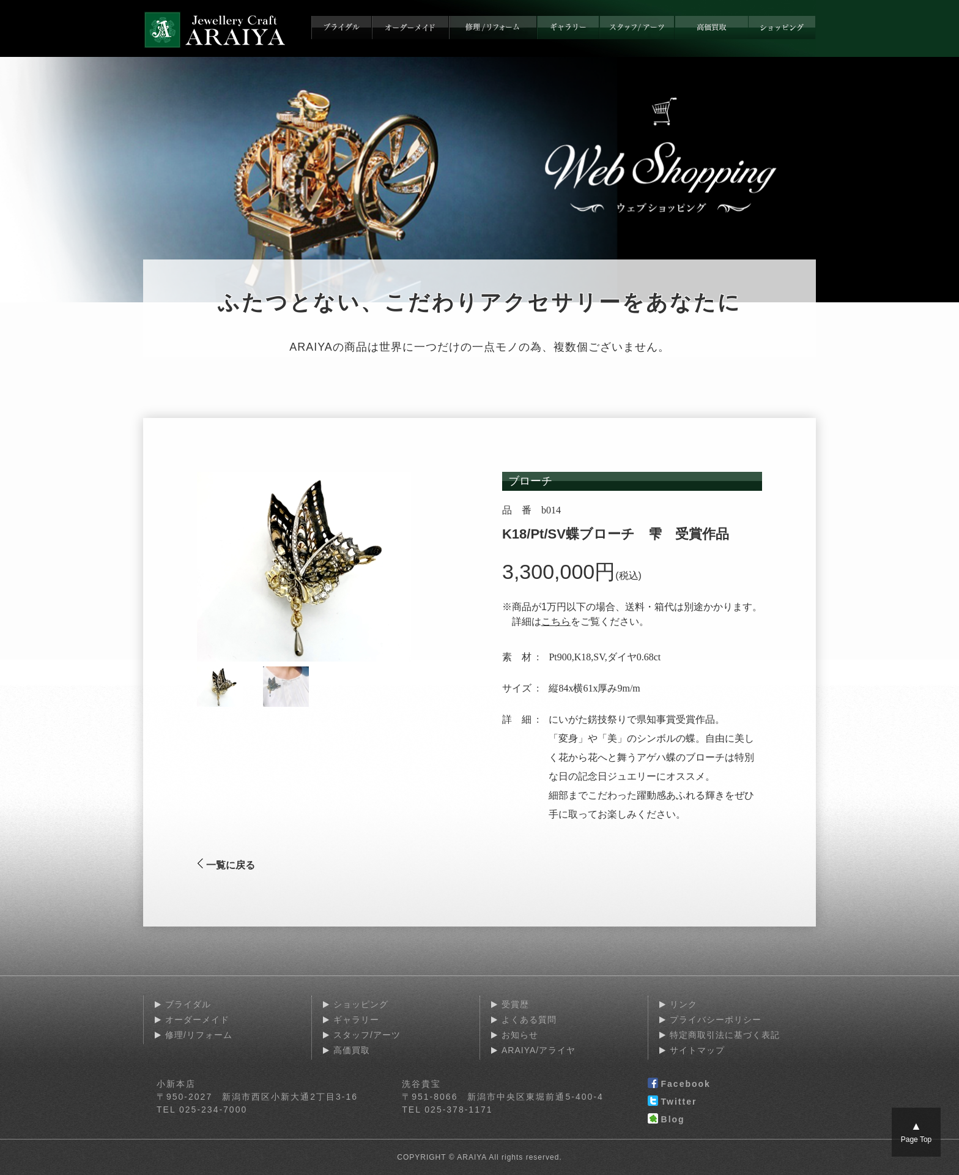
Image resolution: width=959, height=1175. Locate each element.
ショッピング (360, 1004)
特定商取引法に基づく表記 (725, 1035)
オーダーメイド (197, 1019)
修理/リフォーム (198, 1035)
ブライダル (188, 1004)
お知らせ (520, 1035)
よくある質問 (529, 1019)
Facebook (679, 1084)
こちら (556, 621)
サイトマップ (697, 1050)
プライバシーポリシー (715, 1019)
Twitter (672, 1102)
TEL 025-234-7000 (202, 1109)
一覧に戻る (226, 865)
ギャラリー (356, 1019)
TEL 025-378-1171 (447, 1109)
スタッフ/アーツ (367, 1035)
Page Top (916, 1132)
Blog (666, 1120)
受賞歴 (515, 1004)
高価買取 (351, 1050)
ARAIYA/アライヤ (539, 1050)
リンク (683, 1004)
